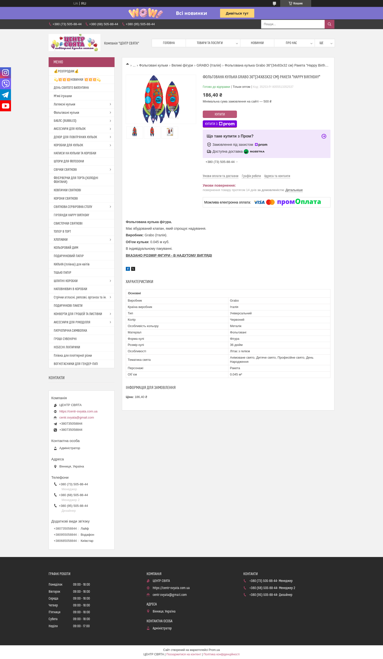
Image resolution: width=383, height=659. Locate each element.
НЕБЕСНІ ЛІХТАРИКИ (67, 347)
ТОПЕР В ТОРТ (62, 232)
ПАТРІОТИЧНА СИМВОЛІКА (70, 331)
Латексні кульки (64, 104)
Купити (220, 114)
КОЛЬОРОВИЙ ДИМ (66, 248)
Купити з (220, 124)
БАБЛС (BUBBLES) (65, 121)
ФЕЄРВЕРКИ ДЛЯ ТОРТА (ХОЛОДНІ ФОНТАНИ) (76, 180)
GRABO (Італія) (209, 65)
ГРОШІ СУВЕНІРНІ (65, 339)
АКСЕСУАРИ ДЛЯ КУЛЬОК (69, 129)
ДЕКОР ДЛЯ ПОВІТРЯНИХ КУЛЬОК (75, 137)
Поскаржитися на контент (183, 654)
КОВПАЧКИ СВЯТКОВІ (67, 190)
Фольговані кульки (153, 65)
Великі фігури (182, 65)
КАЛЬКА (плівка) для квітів (72, 264)
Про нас (291, 43)
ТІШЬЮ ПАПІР (62, 273)
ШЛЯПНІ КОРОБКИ (66, 281)
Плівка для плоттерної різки (73, 356)
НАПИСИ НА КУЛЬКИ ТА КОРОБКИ (75, 153)
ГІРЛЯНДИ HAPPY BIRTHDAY (71, 215)
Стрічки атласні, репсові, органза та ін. (80, 297)
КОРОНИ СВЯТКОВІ (66, 199)
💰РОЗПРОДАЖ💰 (66, 71)
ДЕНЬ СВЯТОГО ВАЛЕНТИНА (71, 88)
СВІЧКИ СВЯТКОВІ (65, 170)
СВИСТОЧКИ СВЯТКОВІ (68, 224)
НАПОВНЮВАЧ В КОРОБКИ (70, 289)
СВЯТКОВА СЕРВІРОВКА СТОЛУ (73, 207)
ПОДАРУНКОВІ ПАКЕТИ (68, 306)
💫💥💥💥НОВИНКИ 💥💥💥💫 (77, 80)
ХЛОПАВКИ (61, 240)
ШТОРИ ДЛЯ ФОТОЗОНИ (69, 161)
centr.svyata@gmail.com (76, 417)
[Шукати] (329, 24)
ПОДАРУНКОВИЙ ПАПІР (69, 256)
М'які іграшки (63, 96)
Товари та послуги (210, 43)
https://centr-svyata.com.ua (78, 411)
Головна (169, 43)
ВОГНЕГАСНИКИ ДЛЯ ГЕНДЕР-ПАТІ (76, 364)
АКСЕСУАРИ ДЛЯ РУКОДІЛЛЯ (72, 322)
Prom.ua (214, 650)
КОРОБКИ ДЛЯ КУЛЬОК (68, 145)
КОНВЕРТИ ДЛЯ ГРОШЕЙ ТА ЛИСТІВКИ (78, 314)
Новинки (257, 43)
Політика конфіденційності (221, 654)
